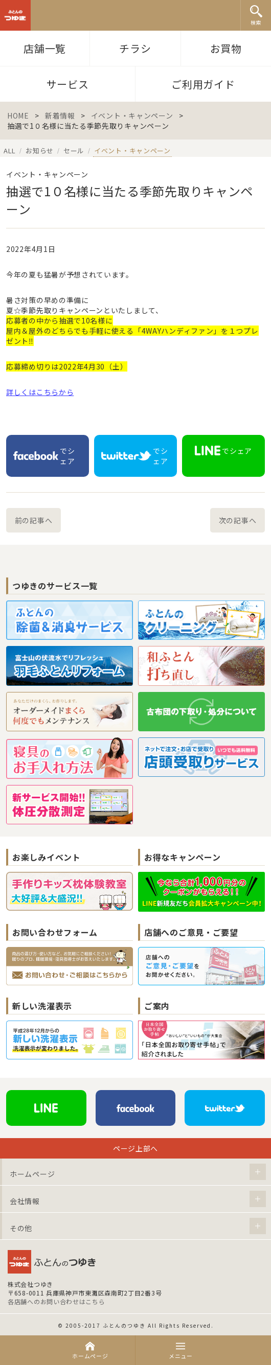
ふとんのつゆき (15, 15)
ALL (10, 150)
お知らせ (40, 150)
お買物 (226, 48)
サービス (68, 84)
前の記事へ (34, 520)
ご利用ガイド (203, 84)
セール (73, 150)
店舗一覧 (45, 48)
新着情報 (60, 115)
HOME (18, 115)
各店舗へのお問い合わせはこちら (56, 1301)
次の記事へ (238, 520)
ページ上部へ (135, 1148)
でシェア (44, 456)
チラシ (135, 48)
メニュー (181, 1350)
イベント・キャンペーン (132, 115)
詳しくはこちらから (40, 392)
